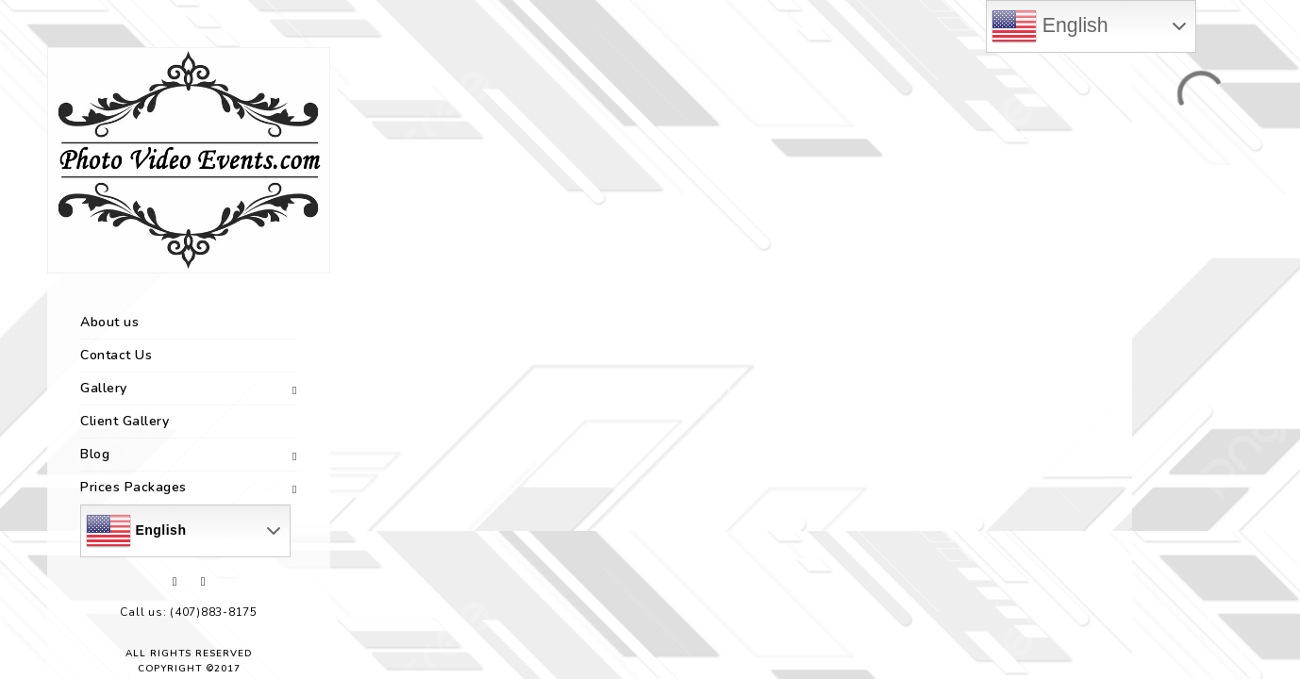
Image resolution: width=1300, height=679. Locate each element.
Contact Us (116, 355)
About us (109, 322)
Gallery (103, 388)
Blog (94, 454)
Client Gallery (124, 421)
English (136, 531)
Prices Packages (133, 487)
